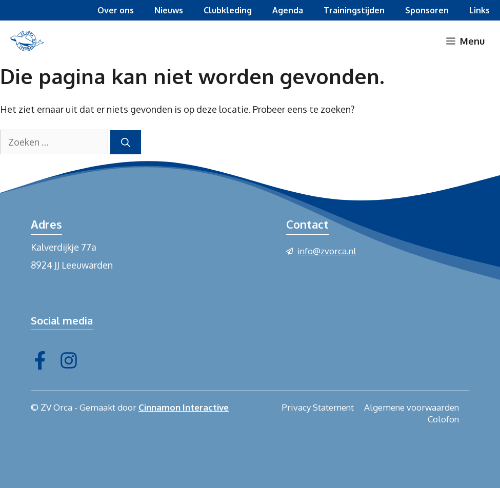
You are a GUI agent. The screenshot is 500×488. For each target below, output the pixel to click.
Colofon (443, 419)
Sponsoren (427, 10)
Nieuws (168, 10)
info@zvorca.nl (326, 251)
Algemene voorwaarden (411, 407)
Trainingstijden (354, 10)
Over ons (115, 10)
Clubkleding (228, 10)
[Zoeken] (125, 142)
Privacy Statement (318, 407)
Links (479, 10)
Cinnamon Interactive (183, 407)
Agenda (287, 10)
